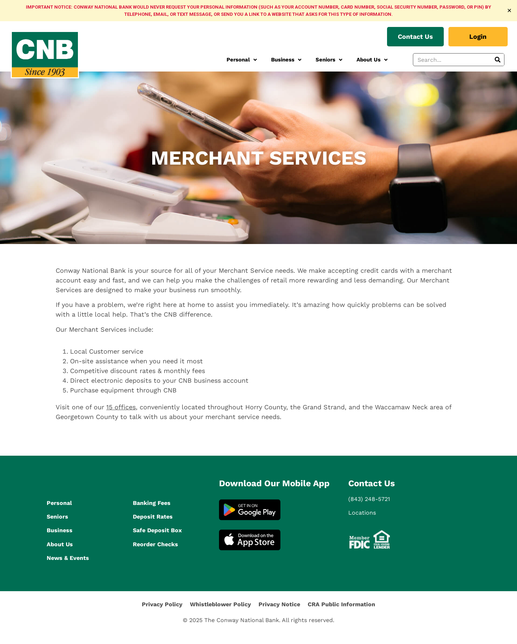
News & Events (68, 558)
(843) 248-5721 (369, 499)
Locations (362, 512)
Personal (242, 60)
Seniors (329, 60)
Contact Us (371, 483)
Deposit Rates (153, 516)
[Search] (497, 60)
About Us (372, 60)
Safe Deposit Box (157, 530)
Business (286, 60)
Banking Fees (152, 503)
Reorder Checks (155, 544)
